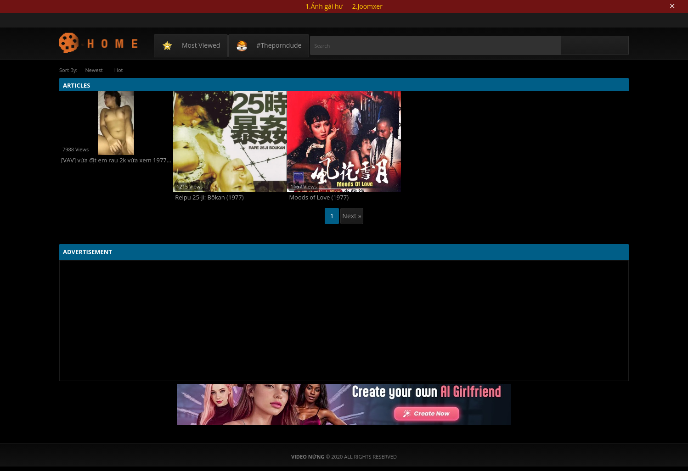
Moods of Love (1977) (319, 197)
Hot (118, 69)
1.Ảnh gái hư (324, 6)
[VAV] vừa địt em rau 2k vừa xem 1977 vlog (117, 160)
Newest (93, 69)
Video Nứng (99, 42)
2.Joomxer (367, 6)
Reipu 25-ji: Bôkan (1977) (209, 197)
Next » (351, 215)
